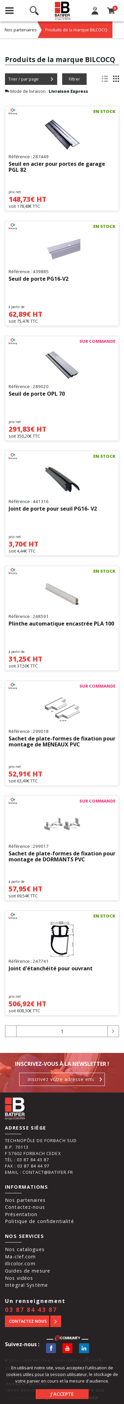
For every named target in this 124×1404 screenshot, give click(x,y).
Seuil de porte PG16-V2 (38, 279)
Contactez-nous (25, 1207)
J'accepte (62, 1394)
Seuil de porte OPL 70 (37, 394)
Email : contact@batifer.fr (39, 1172)
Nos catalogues (25, 1249)
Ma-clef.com (20, 1256)
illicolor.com (20, 1263)
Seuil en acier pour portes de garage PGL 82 (57, 167)
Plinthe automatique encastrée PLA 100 (61, 624)
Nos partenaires (21, 30)
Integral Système (26, 1285)
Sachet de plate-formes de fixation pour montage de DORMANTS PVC (62, 856)
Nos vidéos (19, 1278)
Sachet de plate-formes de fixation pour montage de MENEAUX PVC (62, 742)
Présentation (21, 1214)
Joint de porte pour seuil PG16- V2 (53, 509)
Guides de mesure (27, 1271)
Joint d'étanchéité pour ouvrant (51, 968)
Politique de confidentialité (39, 1221)
